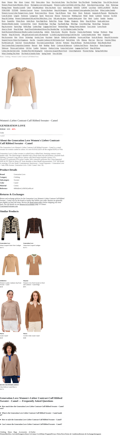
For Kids (114, 16)
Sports (41, 16)
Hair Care (92, 40)
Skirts (75, 13)
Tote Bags (53, 24)
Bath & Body (70, 40)
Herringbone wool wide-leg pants (41, 5)
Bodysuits (87, 13)
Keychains (49, 37)
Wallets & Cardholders (68, 37)
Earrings (96, 32)
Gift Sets (58, 43)
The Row (115, 7)
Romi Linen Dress (41, 13)
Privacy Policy (56, 434)
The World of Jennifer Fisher (30, 53)
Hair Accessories (7, 37)
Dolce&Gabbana (38, 7)
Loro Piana (92, 7)
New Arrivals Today (58, 2)
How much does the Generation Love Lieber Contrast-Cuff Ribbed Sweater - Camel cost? (31, 407)
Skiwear (57, 16)
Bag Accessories (7, 26)
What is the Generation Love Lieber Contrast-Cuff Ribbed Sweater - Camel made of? (31, 414)
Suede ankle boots (103, 21)
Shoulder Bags (43, 24)
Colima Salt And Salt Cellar (11, 51)
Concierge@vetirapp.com (9, 206)
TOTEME (15, 10)
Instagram (97, 434)
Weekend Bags (63, 26)
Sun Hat (32, 40)
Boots (3, 21)
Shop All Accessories (111, 37)
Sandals (102, 18)
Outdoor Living (54, 48)
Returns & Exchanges (27, 204)
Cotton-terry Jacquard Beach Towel (55, 51)
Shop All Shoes (91, 21)
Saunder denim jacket (75, 18)
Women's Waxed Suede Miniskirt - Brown (15, 5)
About (21, 2)
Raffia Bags (27, 26)
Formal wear (66, 16)
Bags (15, 432)
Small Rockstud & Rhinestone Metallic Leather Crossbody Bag (22, 32)
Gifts (78, 40)
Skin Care (100, 40)
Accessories (23, 432)
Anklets (47, 32)
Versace (36, 10)
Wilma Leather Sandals (107, 10)
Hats (15, 37)
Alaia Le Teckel (7, 29)
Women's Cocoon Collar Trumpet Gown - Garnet (17, 13)
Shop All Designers (60, 10)
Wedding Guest (77, 16)
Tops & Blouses (60, 13)
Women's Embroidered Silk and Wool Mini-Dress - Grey (33, 18)
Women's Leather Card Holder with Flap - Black (69, 5)
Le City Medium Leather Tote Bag (72, 29)
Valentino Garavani (26, 10)
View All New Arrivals (110, 2)
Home (4, 2)
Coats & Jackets (7, 16)
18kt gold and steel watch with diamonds (35, 34)
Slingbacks (74, 21)
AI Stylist (32, 432)
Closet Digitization (75, 51)
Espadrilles (10, 21)
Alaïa (107, 5)
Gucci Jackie (91, 26)
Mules (82, 21)
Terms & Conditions (72, 434)
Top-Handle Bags (63, 24)
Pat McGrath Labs (8, 43)
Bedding (46, 45)
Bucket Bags (96, 24)
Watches (4, 34)
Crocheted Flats (25, 24)
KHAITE (77, 7)
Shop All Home (95, 48)
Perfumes (66, 43)
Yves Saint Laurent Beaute (45, 43)
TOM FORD (6, 10)
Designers (21, 434)
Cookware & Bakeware (64, 45)
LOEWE (84, 7)
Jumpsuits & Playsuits (99, 13)
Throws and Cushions (17, 48)
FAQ (32, 2)
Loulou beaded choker (88, 34)
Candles (36, 48)
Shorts (80, 13)
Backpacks (105, 24)
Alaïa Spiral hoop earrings (95, 5)
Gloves (21, 37)
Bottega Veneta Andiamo (78, 26)
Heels (90, 18)
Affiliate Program (45, 434)
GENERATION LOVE (12, 125)
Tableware (5, 48)
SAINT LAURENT (104, 7)
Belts (99, 34)
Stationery (43, 48)
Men (15, 2)
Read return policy (36, 202)
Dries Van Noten (50, 7)
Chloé (29, 7)
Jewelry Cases (39, 37)
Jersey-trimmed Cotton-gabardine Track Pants (83, 10)
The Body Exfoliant (89, 43)
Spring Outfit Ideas (101, 51)
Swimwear (24, 16)
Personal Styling (88, 51)
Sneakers (110, 18)
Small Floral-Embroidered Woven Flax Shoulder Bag (42, 29)
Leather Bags (37, 26)
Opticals (57, 37)
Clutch (34, 24)
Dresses (51, 13)
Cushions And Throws (81, 45)
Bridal (85, 16)
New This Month (84, 2)
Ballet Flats (53, 21)
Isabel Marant (67, 7)
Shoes (10, 432)
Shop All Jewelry (14, 34)
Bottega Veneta (7, 7)
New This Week (72, 2)
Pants (69, 13)
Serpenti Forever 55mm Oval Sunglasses (15, 40)
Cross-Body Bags (85, 24)
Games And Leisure (66, 48)
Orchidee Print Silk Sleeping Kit (32, 51)
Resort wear (49, 16)
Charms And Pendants (84, 32)
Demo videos (40, 2)
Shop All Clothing (7, 18)
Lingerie (16, 16)
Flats (85, 18)
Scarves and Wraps (84, 37)
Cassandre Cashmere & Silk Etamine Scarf (51, 40)
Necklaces (104, 32)
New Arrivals (13, 434)
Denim (91, 16)
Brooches (73, 32)
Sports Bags (18, 26)
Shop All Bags (18, 29)
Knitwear (106, 16)
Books (53, 45)
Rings (111, 32)
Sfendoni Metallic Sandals (10, 24)
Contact (27, 2)
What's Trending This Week (11, 53)
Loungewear (34, 16)
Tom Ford (18, 43)
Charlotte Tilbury (110, 40)
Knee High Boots (41, 21)
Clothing (7, 56)
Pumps (60, 21)
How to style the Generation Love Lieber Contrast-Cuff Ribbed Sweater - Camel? (32, 420)
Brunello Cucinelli (19, 7)
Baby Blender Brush (104, 43)
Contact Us (35, 434)
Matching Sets (113, 13)
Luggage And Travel (49, 26)
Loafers (96, 18)
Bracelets (65, 32)
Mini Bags (74, 24)
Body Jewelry (55, 32)
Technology (29, 37)
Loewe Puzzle (102, 26)
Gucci (59, 7)
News (48, 2)
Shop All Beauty (76, 43)
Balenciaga (114, 5)
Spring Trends (46, 53)
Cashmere (98, 16)
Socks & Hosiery (97, 37)
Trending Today (96, 2)
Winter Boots (20, 21)
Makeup (84, 40)
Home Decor (94, 45)
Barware (34, 45)
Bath (40, 45)
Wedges (67, 21)
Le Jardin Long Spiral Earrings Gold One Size (65, 34)
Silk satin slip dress (60, 18)
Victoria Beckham (47, 10)
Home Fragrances (105, 45)
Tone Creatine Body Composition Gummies (16, 45)
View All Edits (57, 53)
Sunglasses (106, 34)
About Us (28, 434)
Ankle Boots (30, 21)
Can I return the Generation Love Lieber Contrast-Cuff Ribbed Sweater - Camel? (32, 424)
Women (9, 2)
